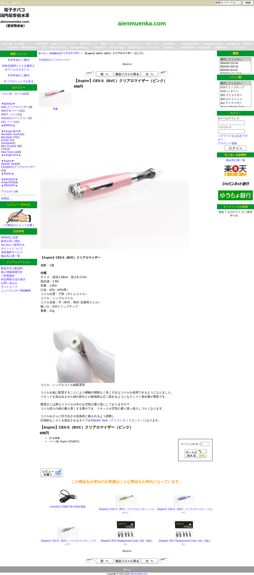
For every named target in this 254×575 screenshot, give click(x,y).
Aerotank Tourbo (213, 43)
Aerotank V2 (233, 43)
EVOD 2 (248, 43)
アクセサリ (240, 47)
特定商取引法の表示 (13, 279)
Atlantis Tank (117, 47)
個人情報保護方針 (12, 271)
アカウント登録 (227, 143)
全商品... (6, 198)
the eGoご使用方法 (12, 244)
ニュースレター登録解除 (16, 290)
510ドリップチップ (235, 87)
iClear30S (204, 47)
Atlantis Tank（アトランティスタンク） (117, 420)
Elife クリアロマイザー (64, 43)
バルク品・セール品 (12, 43)
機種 (235, 53)
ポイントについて (12, 248)
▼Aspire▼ (99, 47)
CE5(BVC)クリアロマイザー (64, 53)
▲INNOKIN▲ (221, 47)
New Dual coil (58, 47)
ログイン (17, 3)
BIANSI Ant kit (235, 70)
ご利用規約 (8, 275)
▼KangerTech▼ (190, 43)
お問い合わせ (9, 283)
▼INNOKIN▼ (188, 47)
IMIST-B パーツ (88, 43)
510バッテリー (235, 91)
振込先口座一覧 (10, 255)
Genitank (12, 47)
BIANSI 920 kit (235, 66)
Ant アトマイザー (235, 103)
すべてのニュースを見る (19, 81)
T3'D (43, 47)
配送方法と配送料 (12, 268)
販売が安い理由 (10, 241)
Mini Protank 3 (29, 47)
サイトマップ (9, 286)
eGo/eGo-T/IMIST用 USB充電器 (68, 506)
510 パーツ (153, 43)
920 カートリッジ (235, 99)
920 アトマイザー (235, 95)
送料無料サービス (12, 252)
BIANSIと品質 (9, 237)
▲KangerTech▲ (78, 47)
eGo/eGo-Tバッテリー (130, 43)
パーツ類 (235, 77)
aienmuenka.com (139, 574)
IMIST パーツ (108, 43)
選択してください (235, 60)
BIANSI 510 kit (235, 63)
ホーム (5, 3)
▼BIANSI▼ (41, 43)
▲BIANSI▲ (168, 43)
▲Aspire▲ (168, 47)
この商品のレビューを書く (18, 223)
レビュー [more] (18, 204)
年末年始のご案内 (18, 59)
